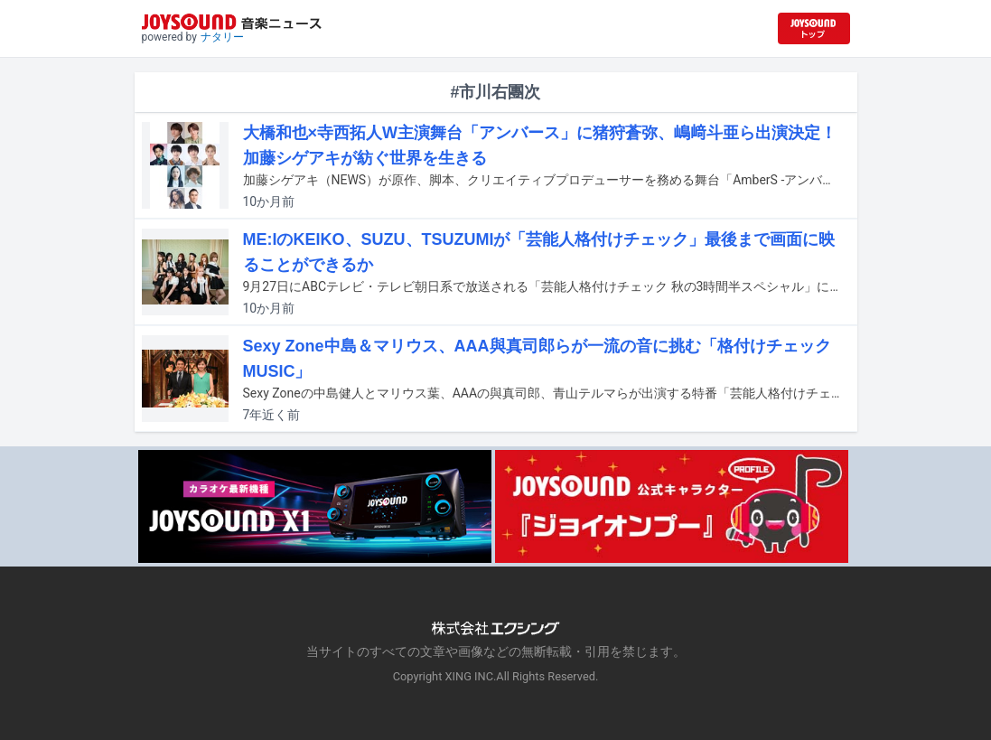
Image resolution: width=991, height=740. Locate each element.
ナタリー (222, 37)
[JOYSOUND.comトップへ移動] (814, 28)
